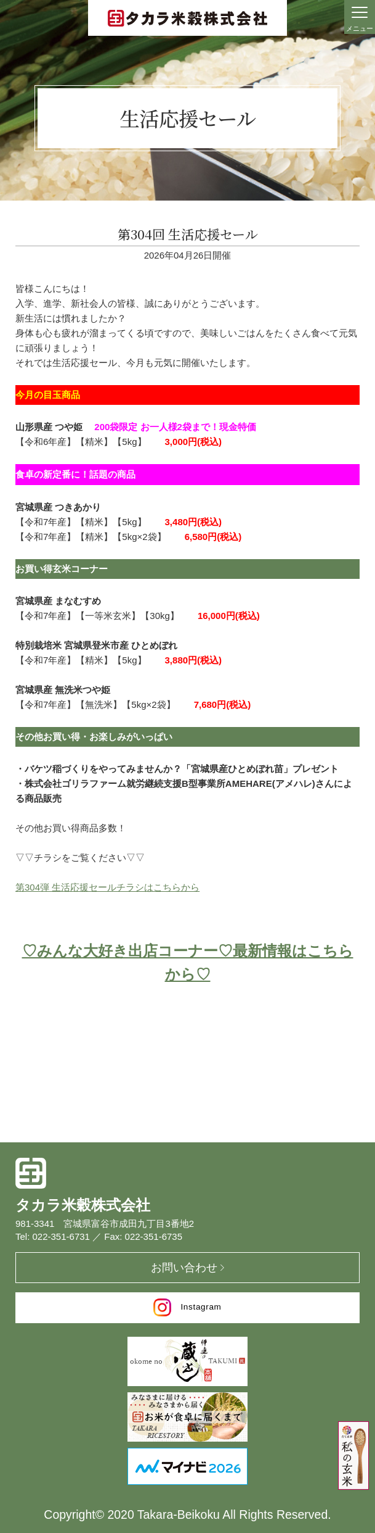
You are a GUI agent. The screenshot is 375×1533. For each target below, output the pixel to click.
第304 (27, 887)
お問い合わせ (184, 1267)
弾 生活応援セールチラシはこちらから (120, 887)
